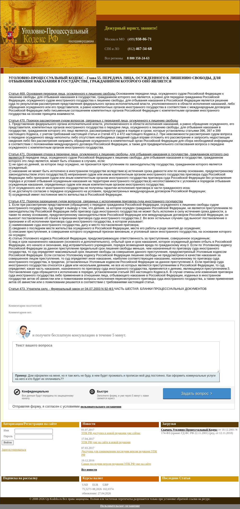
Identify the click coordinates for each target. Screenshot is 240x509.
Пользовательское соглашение (120, 506)
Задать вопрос (197, 393)
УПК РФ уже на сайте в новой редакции (106, 442)
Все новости (89, 469)
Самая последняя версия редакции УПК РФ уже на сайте (116, 464)
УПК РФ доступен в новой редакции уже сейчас (110, 433)
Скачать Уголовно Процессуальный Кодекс (189, 429)
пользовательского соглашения (101, 406)
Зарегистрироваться (14, 449)
